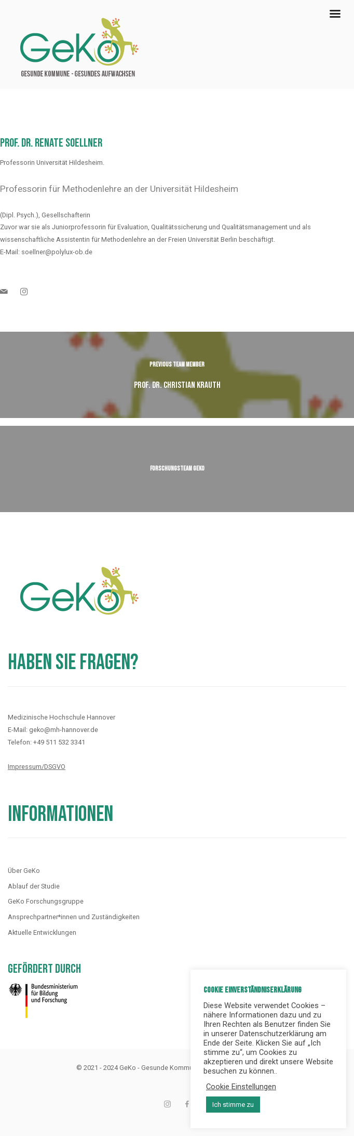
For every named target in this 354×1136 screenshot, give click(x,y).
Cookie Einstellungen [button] (241, 1086)
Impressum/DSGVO (36, 767)
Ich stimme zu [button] (233, 1104)
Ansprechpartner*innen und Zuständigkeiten (74, 917)
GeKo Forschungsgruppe (46, 901)
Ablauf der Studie (34, 886)
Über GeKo (24, 870)
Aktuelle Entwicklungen (42, 932)
